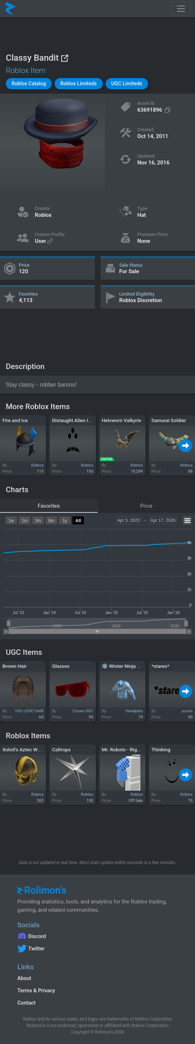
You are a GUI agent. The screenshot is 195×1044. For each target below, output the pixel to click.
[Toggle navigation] (181, 9)
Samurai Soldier (169, 420)
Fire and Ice (15, 420)
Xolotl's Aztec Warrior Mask (33, 749)
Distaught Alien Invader (77, 420)
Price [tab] (146, 506)
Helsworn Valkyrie (121, 420)
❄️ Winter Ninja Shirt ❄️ (128, 666)
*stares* (161, 666)
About (24, 978)
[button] (29, 83)
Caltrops (61, 749)
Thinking (161, 749)
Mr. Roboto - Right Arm (127, 749)
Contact (26, 1003)
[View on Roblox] (64, 58)
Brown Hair (15, 666)
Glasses (60, 666)
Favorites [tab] (49, 506)
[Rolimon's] (11, 8)
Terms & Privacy (36, 990)
